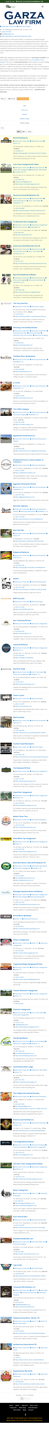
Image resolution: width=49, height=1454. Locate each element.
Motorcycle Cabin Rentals (38, 170)
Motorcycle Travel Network (33, 1420)
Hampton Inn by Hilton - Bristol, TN (26, 1318)
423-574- (18, 1357)
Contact (31, 1410)
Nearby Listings (24, 123)
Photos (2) (24, 110)
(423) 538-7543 (19, 565)
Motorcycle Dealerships (38, 331)
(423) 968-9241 (19, 1273)
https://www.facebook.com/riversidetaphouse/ (29, 519)
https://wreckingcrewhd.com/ (24, 345)
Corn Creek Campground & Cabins (26, 164)
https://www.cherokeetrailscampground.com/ (28, 1179)
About (17, 1405)
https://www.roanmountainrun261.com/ (27, 1254)
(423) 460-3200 (19, 290)
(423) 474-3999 (19, 1225)
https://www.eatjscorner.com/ (24, 398)
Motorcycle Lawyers (24, 26)
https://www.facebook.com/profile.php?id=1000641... (31, 1276)
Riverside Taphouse (20, 506)
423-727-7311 (19, 261)
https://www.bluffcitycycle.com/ (24, 609)
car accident (35, 60)
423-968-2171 (19, 151)
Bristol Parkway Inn (20, 138)
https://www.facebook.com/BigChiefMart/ (27, 292)
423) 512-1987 (19, 779)
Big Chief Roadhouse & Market (24, 275)
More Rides (17, 1410)
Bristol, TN (17, 844)
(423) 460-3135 (19, 179)
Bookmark (12, 99)
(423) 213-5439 (19, 704)
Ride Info (25, 1405)
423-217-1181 (19, 1022)
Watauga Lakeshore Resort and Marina (28, 891)
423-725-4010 (19, 682)
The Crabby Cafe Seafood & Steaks (26, 1093)
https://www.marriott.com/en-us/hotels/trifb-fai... (29, 1360)
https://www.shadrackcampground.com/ (27, 1027)
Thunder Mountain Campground (25, 990)
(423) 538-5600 (19, 655)
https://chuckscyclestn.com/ (23, 706)
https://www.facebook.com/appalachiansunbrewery (30, 451)
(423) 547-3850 (19, 470)
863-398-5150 (19, 232)
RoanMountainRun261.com (23, 1239)
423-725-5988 (19, 876)
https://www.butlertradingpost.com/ (26, 1205)
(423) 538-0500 (19, 730)
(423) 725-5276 (19, 902)
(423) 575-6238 (19, 607)
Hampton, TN (35, 674)
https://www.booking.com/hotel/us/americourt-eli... (30, 210)
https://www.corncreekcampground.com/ (27, 184)
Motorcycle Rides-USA (37, 1242)
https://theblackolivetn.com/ (23, 371)
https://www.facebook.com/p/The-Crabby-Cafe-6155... (31, 1108)
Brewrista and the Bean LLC (23, 1120)
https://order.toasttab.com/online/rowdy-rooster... (30, 1384)
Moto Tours (34, 1405)
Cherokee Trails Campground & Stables (28, 1164)
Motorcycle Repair (33, 333)
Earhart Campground (21, 940)
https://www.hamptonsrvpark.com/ (25, 781)
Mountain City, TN (19, 172)
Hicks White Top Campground (24, 838)
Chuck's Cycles (18, 695)
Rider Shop (22, 1407)
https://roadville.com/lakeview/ (24, 658)
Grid (24, 131)
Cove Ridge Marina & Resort (23, 1142)
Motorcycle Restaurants (38, 359)
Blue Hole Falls (18, 530)
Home (11, 1405)
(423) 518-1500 (19, 495)
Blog (24, 1410)
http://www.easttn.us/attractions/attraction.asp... (29, 541)
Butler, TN (34, 1193)
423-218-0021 (19, 314)
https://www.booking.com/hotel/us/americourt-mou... (31, 263)
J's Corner (16, 383)
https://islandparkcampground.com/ (26, 805)
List (19, 131)
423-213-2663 (19, 977)
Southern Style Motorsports (23, 744)
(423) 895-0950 (19, 449)
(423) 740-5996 (6, 32)
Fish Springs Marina (20, 1038)
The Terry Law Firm (20, 303)
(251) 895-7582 (19, 849)
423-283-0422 (19, 343)
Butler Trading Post (20, 1190)
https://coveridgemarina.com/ (24, 1155)
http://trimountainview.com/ (23, 235)
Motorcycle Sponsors (37, 167)
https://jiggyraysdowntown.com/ (25, 497)
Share (3, 99)
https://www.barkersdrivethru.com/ (25, 827)
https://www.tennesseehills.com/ (25, 1307)
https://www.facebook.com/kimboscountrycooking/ (30, 589)
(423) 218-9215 (19, 1152)
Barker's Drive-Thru (20, 816)
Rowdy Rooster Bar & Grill (22, 1371)
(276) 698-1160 (19, 754)
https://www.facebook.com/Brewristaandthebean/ (30, 1130)
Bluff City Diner (18, 717)
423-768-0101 (19, 1201)
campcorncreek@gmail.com (23, 182)
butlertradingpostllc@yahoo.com (25, 1203)
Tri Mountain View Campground (25, 222)
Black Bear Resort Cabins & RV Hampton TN (29, 863)
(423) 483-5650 (19, 1104)
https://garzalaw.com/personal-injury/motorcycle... (17, 36)
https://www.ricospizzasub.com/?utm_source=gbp (30, 1227)
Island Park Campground (22, 792)
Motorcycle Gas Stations (35, 280)
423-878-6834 (19, 1382)
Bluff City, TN (18, 650)
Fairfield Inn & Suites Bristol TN (24, 1344)
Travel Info (13, 1407)
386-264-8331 (19, 1003)
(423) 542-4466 (19, 208)
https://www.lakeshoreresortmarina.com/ (27, 904)
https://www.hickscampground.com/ (26, 851)
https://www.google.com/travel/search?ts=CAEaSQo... (31, 153)
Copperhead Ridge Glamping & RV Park (27, 964)
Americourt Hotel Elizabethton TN (26, 195)
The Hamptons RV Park (21, 768)
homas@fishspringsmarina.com (24, 1053)
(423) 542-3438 (19, 422)
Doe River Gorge (19, 669)
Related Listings (24, 118)
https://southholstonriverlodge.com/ (26, 1082)
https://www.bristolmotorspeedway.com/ (27, 929)
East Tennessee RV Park (22, 620)
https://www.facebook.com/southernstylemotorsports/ (31, 757)
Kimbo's (16, 579)
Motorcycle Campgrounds (38, 225)
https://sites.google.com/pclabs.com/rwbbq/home (30, 567)
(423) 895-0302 (19, 631)
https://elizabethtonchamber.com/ (25, 473)
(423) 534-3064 (19, 803)
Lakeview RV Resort (20, 645)
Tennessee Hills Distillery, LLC (24, 1287)
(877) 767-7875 (19, 1080)
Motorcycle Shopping (40, 335)
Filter (2, 128)
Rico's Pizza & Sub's (20, 1217)
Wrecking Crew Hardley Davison (25, 328)
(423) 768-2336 (19, 1051)
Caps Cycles (17, 1265)
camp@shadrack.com (21, 1025)
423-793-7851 (19, 1302)
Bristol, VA (43, 1321)
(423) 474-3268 (19, 587)
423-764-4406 (19, 951)
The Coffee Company (21, 409)
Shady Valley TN (34, 227)
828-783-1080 (19, 1251)
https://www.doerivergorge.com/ (25, 684)
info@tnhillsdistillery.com (22, 1304)
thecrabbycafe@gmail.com (23, 1106)
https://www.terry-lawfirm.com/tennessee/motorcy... (31, 316)
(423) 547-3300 (19, 396)
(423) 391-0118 (19, 1177)
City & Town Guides (33, 201)
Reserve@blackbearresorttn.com (25, 878)
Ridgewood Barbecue (21, 552)
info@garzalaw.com (8, 34)
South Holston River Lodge (23, 1067)
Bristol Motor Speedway (22, 916)
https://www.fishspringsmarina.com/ (26, 1056)
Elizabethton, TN (32, 414)
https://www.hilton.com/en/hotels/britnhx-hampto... (30, 1333)
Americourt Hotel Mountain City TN (26, 246)
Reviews (24, 114)
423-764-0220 (19, 926)
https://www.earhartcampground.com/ (26, 953)
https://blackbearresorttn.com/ (24, 880)
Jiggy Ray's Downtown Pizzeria (24, 484)
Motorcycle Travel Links (8, 26)
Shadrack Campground (21, 1009)
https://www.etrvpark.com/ (23, 633)
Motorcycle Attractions (37, 465)
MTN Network (32, 1407)
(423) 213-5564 (19, 517)
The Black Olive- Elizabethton (24, 356)
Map (24, 106)
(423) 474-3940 (19, 825)
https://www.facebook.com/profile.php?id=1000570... (31, 732)
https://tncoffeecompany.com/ (24, 424)
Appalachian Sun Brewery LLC (24, 436)
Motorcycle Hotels (36, 141)
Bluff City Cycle (18, 598)
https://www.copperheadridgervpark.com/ (27, 979)
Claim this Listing (23, 99)
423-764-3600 (19, 1331)
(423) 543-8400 (19, 369)
